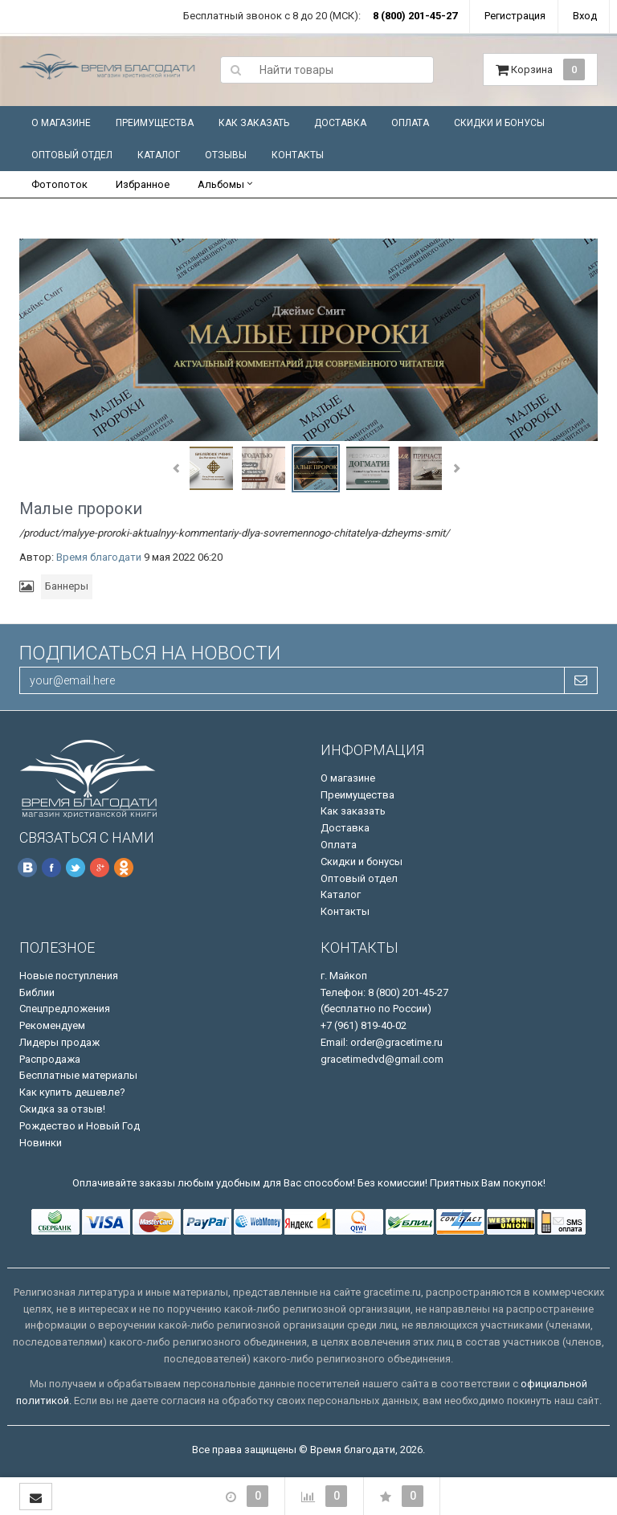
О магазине (61, 123)
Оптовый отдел (71, 155)
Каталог (158, 155)
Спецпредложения (64, 1009)
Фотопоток (59, 184)
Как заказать (254, 123)
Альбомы (221, 184)
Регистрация (514, 16)
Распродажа (49, 1059)
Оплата (410, 123)
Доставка (340, 123)
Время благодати (98, 557)
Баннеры (66, 586)
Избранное (143, 184)
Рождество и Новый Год (79, 1126)
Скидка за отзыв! (62, 1109)
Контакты (298, 155)
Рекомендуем (52, 1025)
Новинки (40, 1143)
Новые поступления (68, 976)
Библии (37, 992)
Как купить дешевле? (72, 1092)
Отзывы (226, 155)
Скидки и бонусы (499, 123)
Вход (585, 16)
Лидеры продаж (59, 1042)
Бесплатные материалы (78, 1075)
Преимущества (155, 123)
